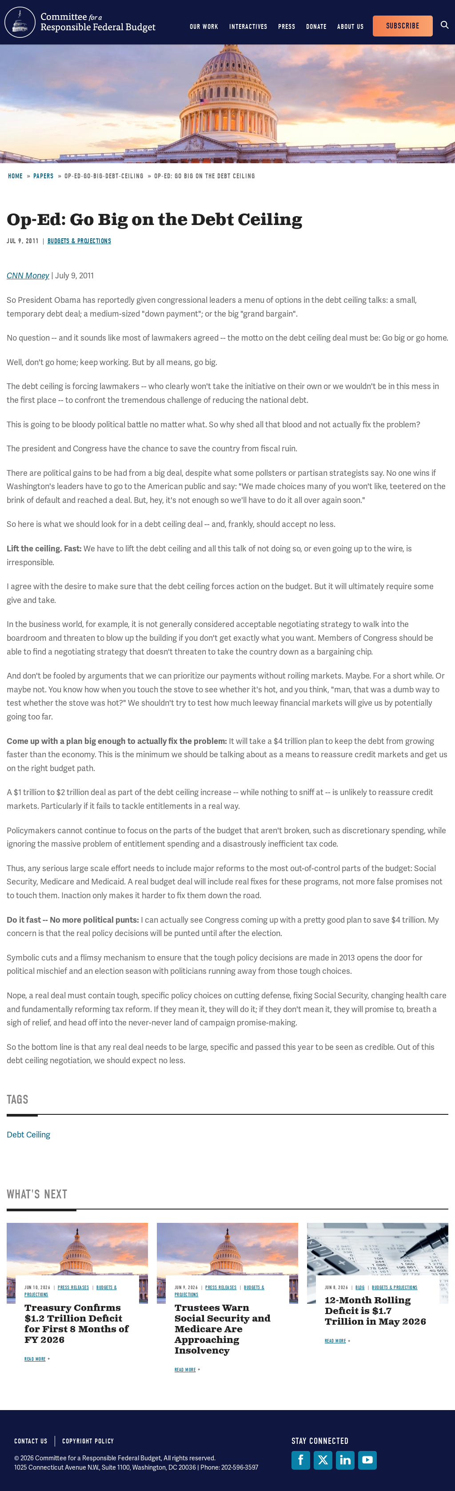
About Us (350, 27)
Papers (43, 176)
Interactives (248, 27)
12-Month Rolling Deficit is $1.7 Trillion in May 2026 (376, 1311)
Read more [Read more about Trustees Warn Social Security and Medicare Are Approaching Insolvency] (185, 1370)
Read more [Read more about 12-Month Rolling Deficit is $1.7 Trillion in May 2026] (335, 1341)
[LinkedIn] (345, 1460)
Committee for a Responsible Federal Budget (80, 22)
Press (286, 27)
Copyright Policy (88, 1441)
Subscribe (402, 26)
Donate (316, 27)
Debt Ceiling (28, 1134)
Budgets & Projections (80, 241)
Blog (359, 1287)
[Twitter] (323, 1460)
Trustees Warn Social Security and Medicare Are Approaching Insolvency (223, 1329)
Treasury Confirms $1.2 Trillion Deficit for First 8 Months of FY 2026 (76, 1324)
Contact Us (31, 1441)
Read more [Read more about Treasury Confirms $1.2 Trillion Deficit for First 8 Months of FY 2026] (35, 1359)
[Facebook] (300, 1460)
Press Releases (73, 1287)
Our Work (204, 27)
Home (15, 176)
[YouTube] (367, 1460)
